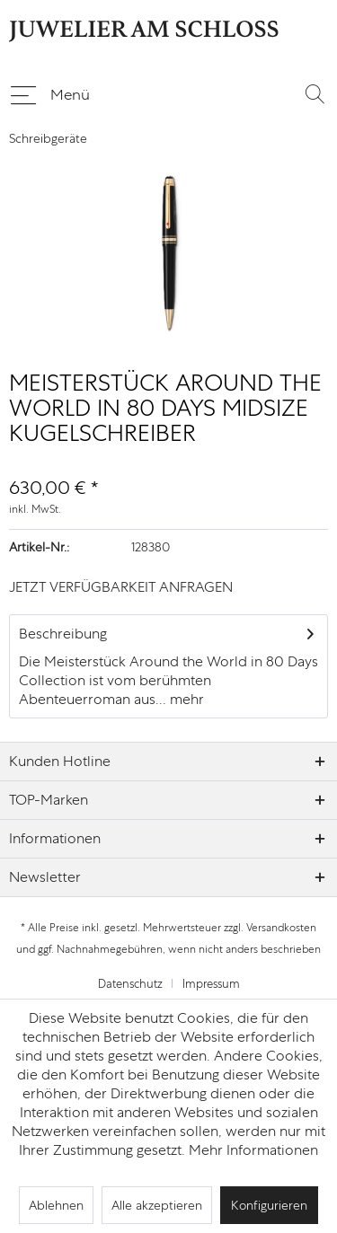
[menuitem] (49, 93)
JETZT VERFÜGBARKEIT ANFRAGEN (121, 586)
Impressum (211, 983)
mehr (185, 699)
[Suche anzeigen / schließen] (315, 93)
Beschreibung (63, 633)
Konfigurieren (269, 1205)
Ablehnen (56, 1205)
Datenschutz (130, 983)
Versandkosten (281, 927)
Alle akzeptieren (156, 1205)
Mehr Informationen (253, 1150)
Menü (50, 91)
